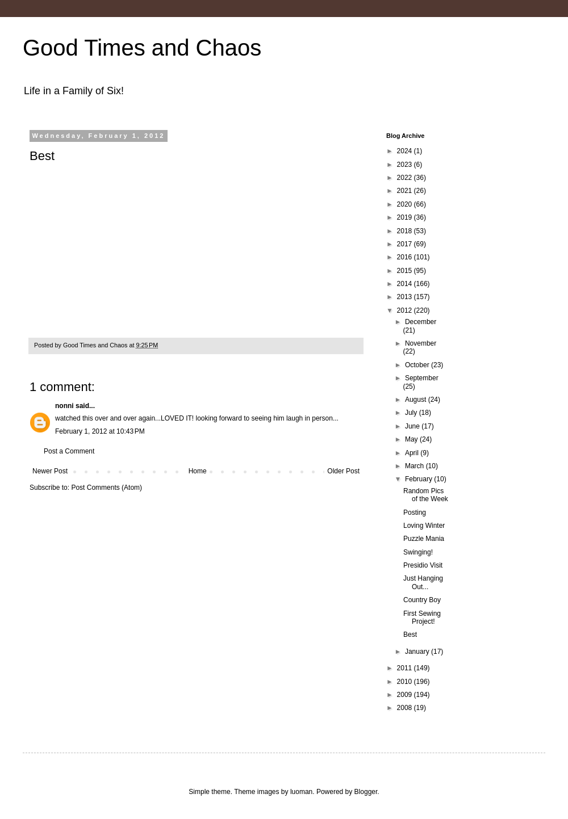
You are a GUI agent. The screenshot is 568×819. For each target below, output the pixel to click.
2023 (405, 165)
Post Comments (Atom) (106, 488)
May (412, 439)
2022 (405, 178)
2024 (405, 151)
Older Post (343, 471)
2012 (405, 310)
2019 (405, 217)
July (412, 413)
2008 (405, 708)
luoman (301, 792)
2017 (405, 244)
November (420, 343)
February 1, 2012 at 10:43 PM (100, 431)
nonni (64, 406)
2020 (405, 204)
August (416, 400)
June (413, 426)
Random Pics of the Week (425, 495)
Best (410, 635)
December (420, 322)
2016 (405, 257)
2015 (405, 271)
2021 (405, 191)
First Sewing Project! (422, 617)
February (419, 479)
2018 (405, 231)
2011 (405, 668)
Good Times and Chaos (142, 47)
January (418, 652)
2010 (405, 682)
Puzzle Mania (423, 539)
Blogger (366, 792)
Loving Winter (424, 526)
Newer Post (50, 471)
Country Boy (422, 600)
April (412, 453)
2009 (405, 695)
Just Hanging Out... (423, 582)
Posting (414, 512)
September (421, 378)
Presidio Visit (422, 565)
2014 (405, 284)
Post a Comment (69, 451)
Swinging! (418, 552)
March (415, 466)
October (418, 365)
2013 (405, 297)
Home (198, 471)
